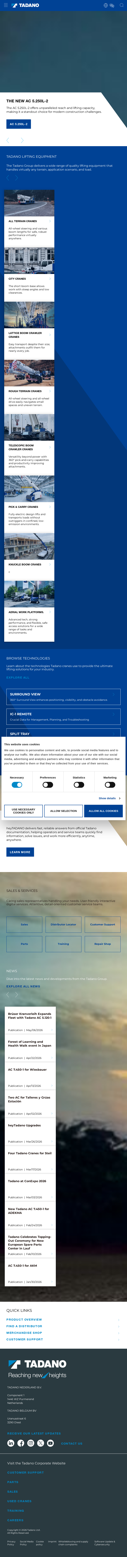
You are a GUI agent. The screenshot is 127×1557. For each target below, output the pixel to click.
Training (15, 1510)
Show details (107, 798)
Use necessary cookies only (23, 811)
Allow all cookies (103, 811)
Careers (15, 1520)
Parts (12, 1482)
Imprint (52, 1541)
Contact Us (71, 1443)
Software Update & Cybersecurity (104, 1543)
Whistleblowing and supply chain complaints (73, 1543)
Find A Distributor (24, 1326)
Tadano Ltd (33, 1530)
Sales (12, 1491)
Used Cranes (19, 1501)
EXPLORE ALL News (23, 986)
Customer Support (24, 1339)
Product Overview (24, 1319)
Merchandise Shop (24, 1332)
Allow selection (63, 811)
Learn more (20, 852)
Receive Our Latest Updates (34, 1433)
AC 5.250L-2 (18, 124)
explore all (17, 677)
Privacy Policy (11, 1543)
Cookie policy (40, 1543)
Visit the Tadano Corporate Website (36, 1463)
